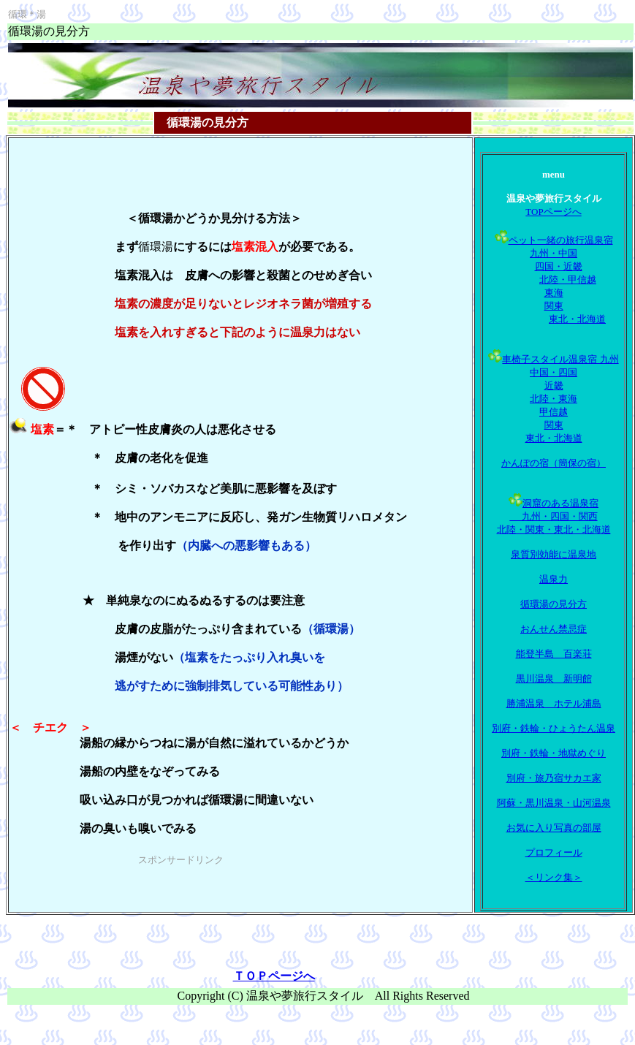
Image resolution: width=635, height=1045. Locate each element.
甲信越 (553, 411)
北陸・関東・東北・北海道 (554, 529)
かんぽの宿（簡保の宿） (553, 462)
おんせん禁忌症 (553, 628)
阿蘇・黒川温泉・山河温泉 (554, 802)
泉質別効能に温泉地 (553, 554)
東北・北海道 (577, 319)
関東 (553, 305)
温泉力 (553, 579)
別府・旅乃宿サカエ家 (553, 777)
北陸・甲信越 (567, 279)
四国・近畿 (558, 266)
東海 (553, 292)
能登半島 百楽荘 (554, 653)
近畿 (553, 385)
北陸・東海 (553, 398)
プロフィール (553, 852)
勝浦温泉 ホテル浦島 (553, 703)
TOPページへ (553, 211)
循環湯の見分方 (553, 603)
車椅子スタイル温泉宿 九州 (560, 359)
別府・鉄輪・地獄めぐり (553, 753)
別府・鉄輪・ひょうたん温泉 (553, 728)
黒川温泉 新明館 (554, 678)
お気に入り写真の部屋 (553, 827)
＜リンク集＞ (553, 877)
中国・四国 (553, 372)
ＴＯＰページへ (274, 976)
